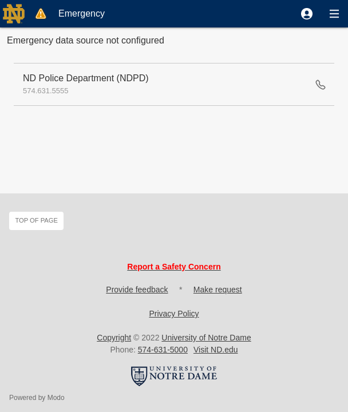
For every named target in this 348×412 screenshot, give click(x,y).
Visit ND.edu (215, 349)
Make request (217, 289)
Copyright (114, 337)
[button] (307, 13)
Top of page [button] (36, 220)
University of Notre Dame (206, 337)
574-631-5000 (163, 349)
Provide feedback (137, 289)
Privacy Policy (174, 313)
